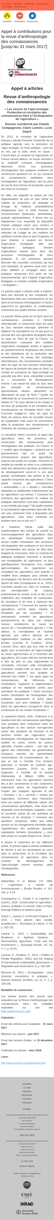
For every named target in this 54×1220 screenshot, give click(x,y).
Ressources (20, 6)
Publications (27, 1102)
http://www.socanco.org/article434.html (23, 1063)
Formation (7, 6)
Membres (30, 4)
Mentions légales (27, 1166)
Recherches (42, 4)
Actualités (18, 4)
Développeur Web (27, 1176)
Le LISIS (6, 4)
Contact (27, 1109)
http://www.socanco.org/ (16, 1011)
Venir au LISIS (27, 1135)
